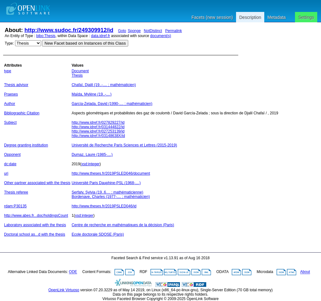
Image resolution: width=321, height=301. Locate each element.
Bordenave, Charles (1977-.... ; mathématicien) (110, 196)
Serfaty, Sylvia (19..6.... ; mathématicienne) (107, 192)
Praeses (11, 94)
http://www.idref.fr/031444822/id (97, 127)
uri (6, 173)
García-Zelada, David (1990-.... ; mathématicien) (111, 103)
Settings (306, 17)
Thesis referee (16, 192)
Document (80, 71)
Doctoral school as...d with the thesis (34, 234)
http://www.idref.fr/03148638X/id (98, 136)
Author (9, 103)
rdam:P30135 (15, 206)
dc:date (10, 164)
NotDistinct (153, 31)
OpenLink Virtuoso (63, 290)
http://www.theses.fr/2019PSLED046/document (110, 173)
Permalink (173, 31)
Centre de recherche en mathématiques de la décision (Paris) (122, 225)
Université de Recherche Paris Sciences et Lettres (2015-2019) (124, 145)
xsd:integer (90, 164)
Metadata (276, 17)
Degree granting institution (26, 145)
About (305, 272)
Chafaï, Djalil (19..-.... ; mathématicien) (103, 85)
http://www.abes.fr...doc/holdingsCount (36, 215)
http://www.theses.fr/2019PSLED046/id (103, 206)
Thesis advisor (16, 85)
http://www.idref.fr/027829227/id (97, 122)
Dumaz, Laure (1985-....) (92, 154)
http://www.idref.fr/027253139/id (97, 131)
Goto (122, 31)
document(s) (160, 36)
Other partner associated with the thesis (37, 183)
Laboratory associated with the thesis (35, 225)
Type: (9, 43)
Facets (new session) (212, 17)
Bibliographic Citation (21, 113)
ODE (73, 272)
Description (250, 17)
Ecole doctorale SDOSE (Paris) (97, 234)
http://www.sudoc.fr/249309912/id (68, 30)
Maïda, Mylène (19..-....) (91, 94)
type (7, 71)
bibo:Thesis (45, 36)
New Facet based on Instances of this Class (85, 43)
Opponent (12, 154)
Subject (10, 122)
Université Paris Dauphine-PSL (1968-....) (105, 183)
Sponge (134, 31)
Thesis (76, 75)
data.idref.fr (100, 36)
